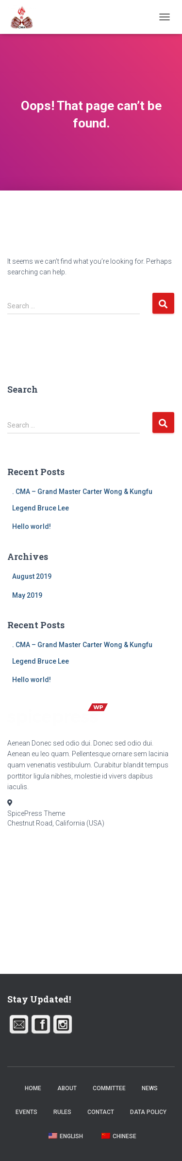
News (150, 1088)
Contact (100, 1112)
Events (26, 1112)
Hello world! (31, 526)
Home (33, 1088)
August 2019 (31, 576)
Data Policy (148, 1112)
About (67, 1088)
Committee (109, 1088)
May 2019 (27, 595)
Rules (62, 1112)
